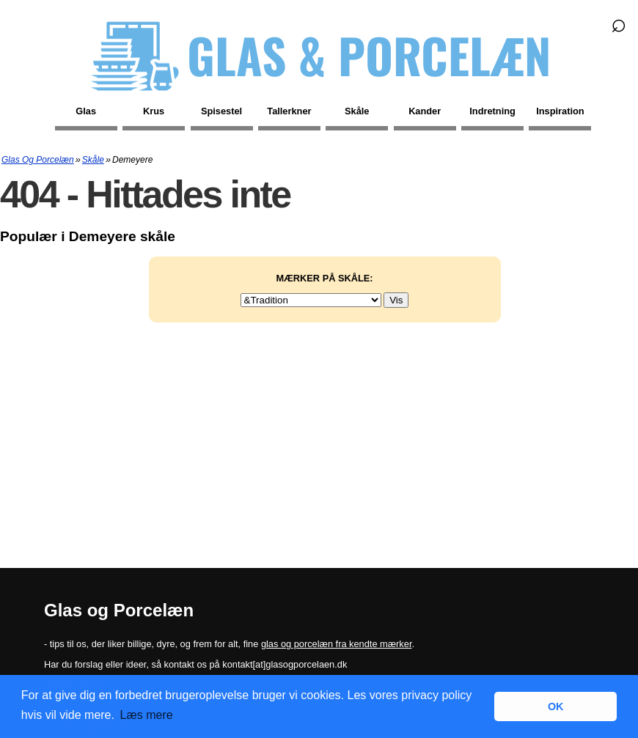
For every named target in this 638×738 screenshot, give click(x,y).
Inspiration (560, 111)
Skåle (357, 111)
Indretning (492, 111)
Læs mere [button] (146, 715)
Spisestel (221, 111)
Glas (86, 111)
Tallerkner (289, 111)
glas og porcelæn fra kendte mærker (336, 643)
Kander (424, 111)
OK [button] (556, 706)
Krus (153, 111)
